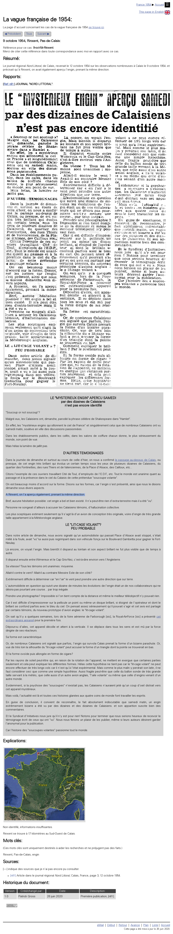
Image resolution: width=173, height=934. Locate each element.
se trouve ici (96, 27)
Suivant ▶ (43, 34)
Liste (155, 925)
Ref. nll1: (9, 84)
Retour (123, 925)
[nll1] (13, 875)
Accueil (159, 5)
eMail (100, 925)
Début (111, 925)
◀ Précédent (13, 34)
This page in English (154, 12)
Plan (146, 925)
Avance (135, 925)
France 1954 (143, 5)
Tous (29, 34)
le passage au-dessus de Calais (135, 460)
